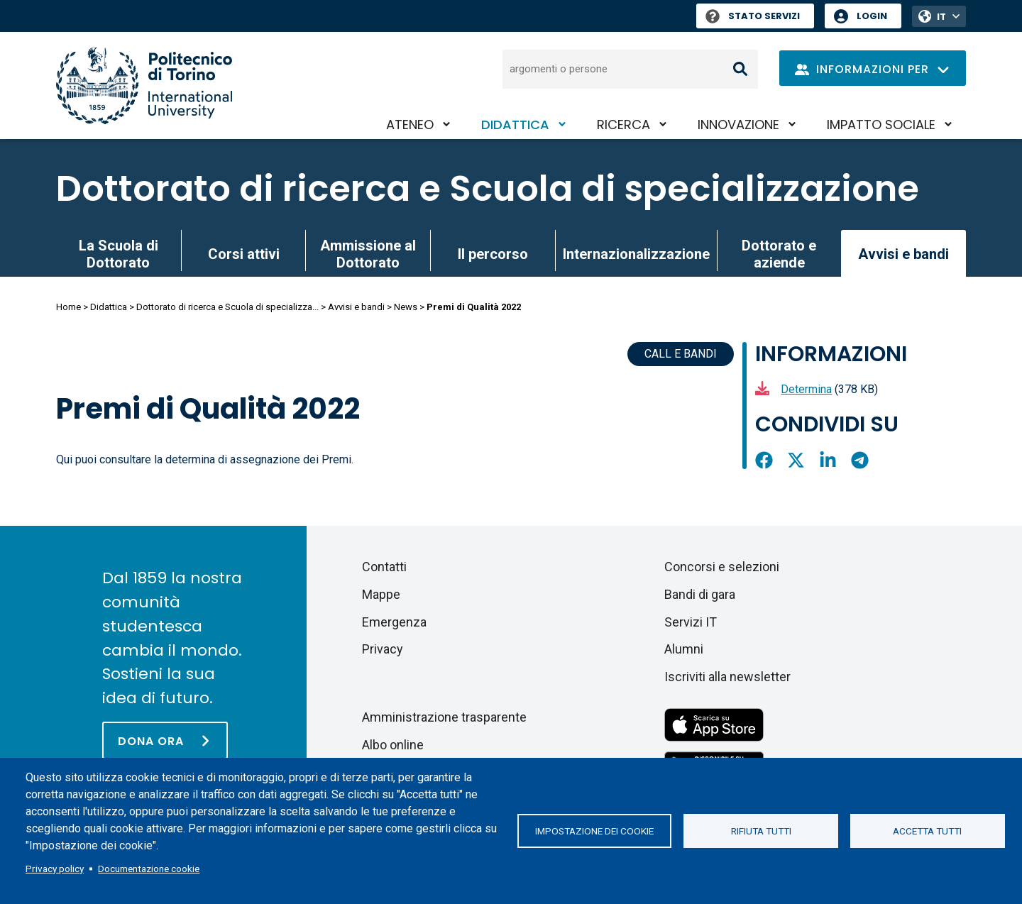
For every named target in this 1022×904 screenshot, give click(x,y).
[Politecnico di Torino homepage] (144, 85)
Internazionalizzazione (636, 254)
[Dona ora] (165, 740)
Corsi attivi (244, 254)
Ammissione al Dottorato (368, 254)
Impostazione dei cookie (594, 831)
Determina (806, 389)
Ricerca (623, 124)
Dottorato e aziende (779, 254)
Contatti (384, 566)
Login (872, 16)
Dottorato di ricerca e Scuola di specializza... (227, 307)
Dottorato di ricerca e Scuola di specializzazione (487, 189)
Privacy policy (55, 868)
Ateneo (410, 124)
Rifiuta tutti (761, 831)
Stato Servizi (752, 16)
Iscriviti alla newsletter (727, 676)
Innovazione (738, 124)
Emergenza (394, 621)
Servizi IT (690, 621)
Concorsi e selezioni (721, 566)
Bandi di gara (699, 594)
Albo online (393, 744)
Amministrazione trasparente (444, 717)
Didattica (515, 124)
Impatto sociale (881, 124)
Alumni (683, 648)
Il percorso (493, 254)
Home (68, 307)
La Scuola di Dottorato (118, 254)
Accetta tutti (927, 831)
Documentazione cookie (148, 868)
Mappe (381, 594)
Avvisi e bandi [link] (903, 254)
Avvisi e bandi (356, 307)
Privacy (382, 648)
